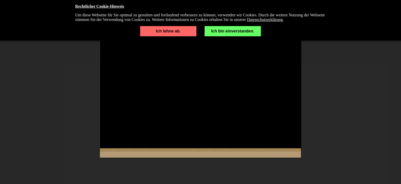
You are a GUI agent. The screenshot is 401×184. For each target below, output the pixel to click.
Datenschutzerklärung (265, 19)
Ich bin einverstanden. (232, 31)
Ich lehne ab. (168, 31)
